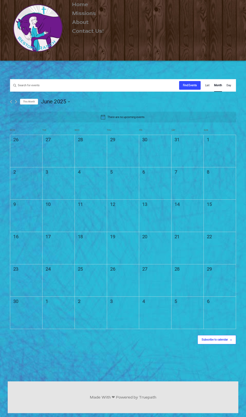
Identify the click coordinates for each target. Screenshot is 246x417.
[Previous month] (11, 102)
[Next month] (16, 102)
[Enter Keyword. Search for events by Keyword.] (94, 85)
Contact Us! (88, 31)
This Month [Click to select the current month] (29, 101)
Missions (84, 13)
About (80, 22)
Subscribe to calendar (215, 339)
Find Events (190, 85)
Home (80, 4)
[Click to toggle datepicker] (55, 102)
